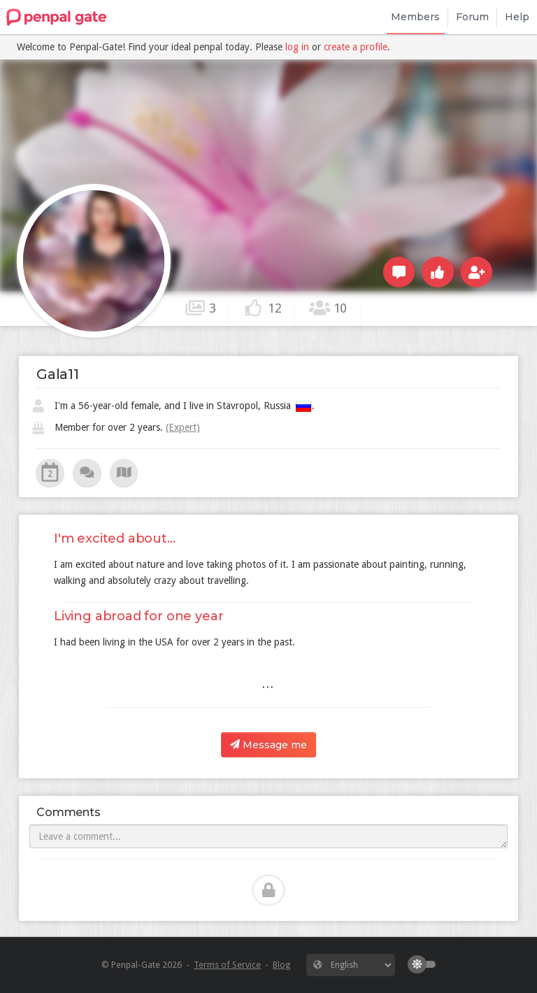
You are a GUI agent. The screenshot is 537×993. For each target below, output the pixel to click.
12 (262, 307)
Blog (281, 964)
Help (517, 16)
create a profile (355, 46)
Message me (268, 744)
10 (328, 307)
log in (297, 46)
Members (415, 16)
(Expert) (183, 427)
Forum (472, 16)
